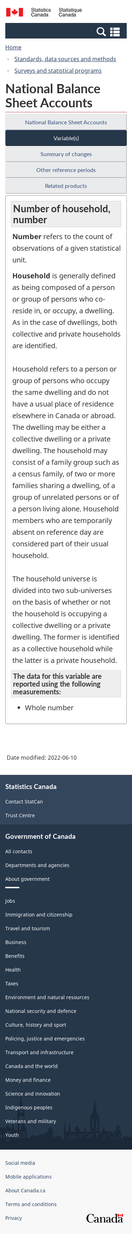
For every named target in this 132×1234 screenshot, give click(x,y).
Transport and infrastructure (39, 1052)
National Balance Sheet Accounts (66, 122)
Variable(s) (66, 138)
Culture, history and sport (35, 1024)
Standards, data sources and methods (65, 59)
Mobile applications (28, 1176)
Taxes (11, 983)
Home (13, 47)
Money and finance (28, 1079)
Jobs (10, 900)
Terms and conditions (31, 1204)
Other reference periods (66, 169)
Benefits (15, 956)
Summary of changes (66, 153)
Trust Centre (20, 815)
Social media (20, 1162)
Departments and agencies (37, 865)
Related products (66, 185)
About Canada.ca (25, 1190)
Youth (12, 1135)
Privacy (13, 1218)
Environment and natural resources (47, 997)
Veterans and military (30, 1121)
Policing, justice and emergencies (45, 1038)
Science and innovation (32, 1093)
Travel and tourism (27, 928)
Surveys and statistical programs (58, 71)
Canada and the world (31, 1066)
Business (15, 942)
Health (13, 969)
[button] (67, 31)
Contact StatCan (24, 801)
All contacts (18, 851)
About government (27, 879)
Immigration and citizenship (39, 914)
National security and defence (40, 1011)
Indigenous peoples (28, 1107)
